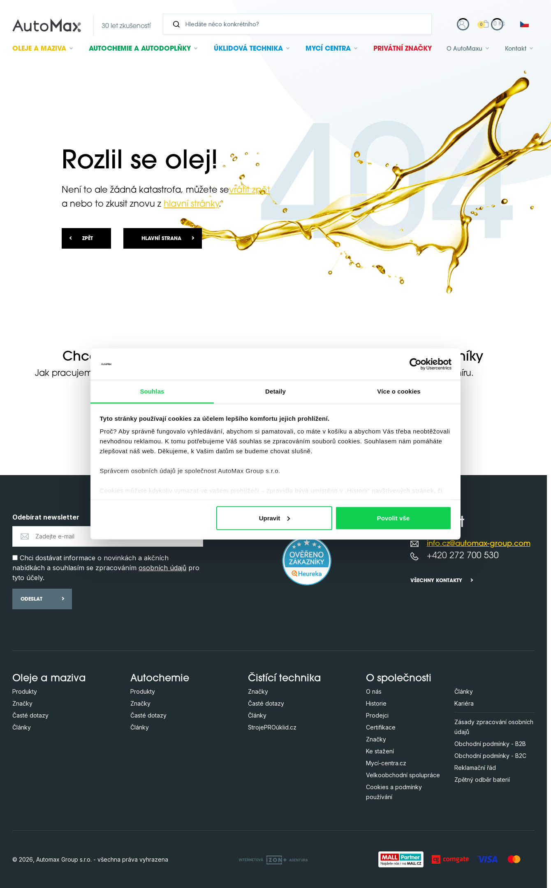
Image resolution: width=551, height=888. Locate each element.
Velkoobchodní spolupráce (403, 774)
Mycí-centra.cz (386, 763)
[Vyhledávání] (300, 24)
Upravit (274, 517)
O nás (374, 691)
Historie (376, 703)
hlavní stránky (191, 204)
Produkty (24, 691)
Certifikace (381, 727)
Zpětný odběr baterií (482, 779)
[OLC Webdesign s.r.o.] (273, 859)
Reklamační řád (475, 767)
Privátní (402, 49)
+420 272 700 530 (463, 556)
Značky (22, 703)
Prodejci (377, 715)
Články (21, 727)
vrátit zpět (249, 190)
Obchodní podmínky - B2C (490, 755)
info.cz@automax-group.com (478, 544)
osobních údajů (162, 568)
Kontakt (515, 49)
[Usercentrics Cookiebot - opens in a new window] (415, 364)
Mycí (328, 49)
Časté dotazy (30, 715)
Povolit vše (393, 517)
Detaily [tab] (275, 391)
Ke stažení (380, 751)
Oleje (39, 49)
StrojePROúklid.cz (272, 727)
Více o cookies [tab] (399, 391)
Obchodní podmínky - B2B (490, 743)
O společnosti (398, 679)
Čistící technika (284, 679)
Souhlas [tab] (152, 391)
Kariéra (464, 703)
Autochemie (140, 49)
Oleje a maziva (49, 679)
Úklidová (248, 49)
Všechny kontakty (436, 580)
